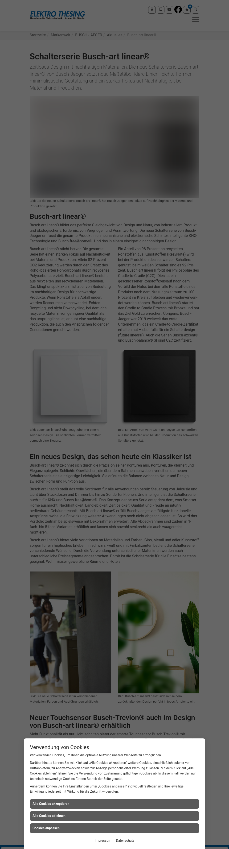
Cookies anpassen (46, 828)
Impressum (103, 840)
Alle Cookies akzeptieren (51, 804)
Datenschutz (125, 840)
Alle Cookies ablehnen (49, 816)
